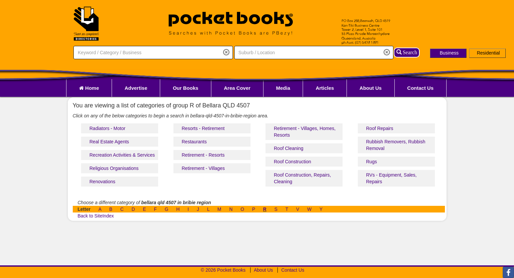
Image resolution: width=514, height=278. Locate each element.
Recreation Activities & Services (122, 155)
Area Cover (237, 88)
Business (449, 53)
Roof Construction (292, 161)
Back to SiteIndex (96, 215)
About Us (371, 88)
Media (283, 88)
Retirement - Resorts (203, 155)
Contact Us (420, 88)
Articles (325, 88)
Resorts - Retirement (203, 128)
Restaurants (194, 141)
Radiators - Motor (107, 128)
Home (89, 88)
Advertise (136, 88)
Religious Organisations (114, 168)
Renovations (102, 181)
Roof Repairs (379, 128)
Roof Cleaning (288, 148)
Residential (488, 53)
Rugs (371, 161)
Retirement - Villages (203, 168)
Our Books (185, 88)
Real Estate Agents (109, 141)
